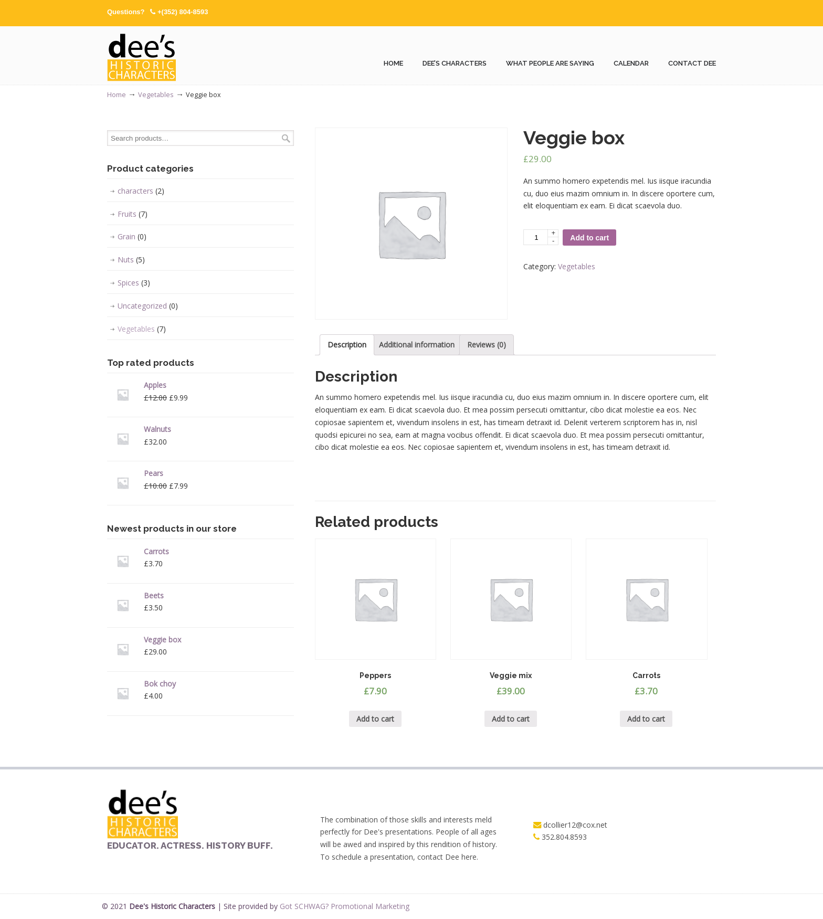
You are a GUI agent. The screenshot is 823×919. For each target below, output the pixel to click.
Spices (134, 283)
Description (347, 345)
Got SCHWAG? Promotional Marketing (344, 906)
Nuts (131, 259)
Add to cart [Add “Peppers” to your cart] (375, 719)
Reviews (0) (486, 345)
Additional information (417, 345)
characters (141, 191)
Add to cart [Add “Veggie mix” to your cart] (511, 719)
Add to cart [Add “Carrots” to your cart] (646, 719)
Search (286, 138)
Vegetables (156, 94)
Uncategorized (148, 306)
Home (116, 94)
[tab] (347, 344)
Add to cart (589, 238)
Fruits (132, 214)
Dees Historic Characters (142, 55)
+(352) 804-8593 (182, 12)
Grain (132, 236)
